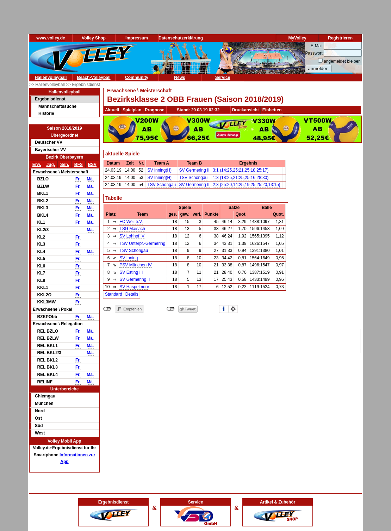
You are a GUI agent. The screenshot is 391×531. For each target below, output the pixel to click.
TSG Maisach (132, 228)
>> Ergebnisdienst (83, 84)
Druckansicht (245, 109)
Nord (40, 410)
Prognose (154, 109)
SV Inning (128, 257)
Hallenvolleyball (51, 77)
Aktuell (112, 109)
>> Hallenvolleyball (47, 84)
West (40, 433)
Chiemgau (45, 396)
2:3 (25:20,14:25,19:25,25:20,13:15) (246, 184)
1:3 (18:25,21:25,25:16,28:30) (240, 177)
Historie (46, 113)
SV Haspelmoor (134, 286)
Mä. (90, 179)
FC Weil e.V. (131, 221)
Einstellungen (233, 309)
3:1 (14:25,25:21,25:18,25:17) (240, 170)
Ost (38, 418)
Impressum (136, 38)
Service (222, 77)
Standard (113, 294)
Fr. (78, 179)
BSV (92, 164)
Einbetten (272, 109)
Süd (39, 425)
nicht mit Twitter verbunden (171, 309)
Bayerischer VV (50, 149)
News (179, 77)
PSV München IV (135, 265)
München (44, 403)
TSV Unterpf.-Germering (142, 243)
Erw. (36, 164)
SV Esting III (131, 272)
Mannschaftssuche (57, 106)
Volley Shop (94, 38)
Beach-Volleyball (93, 77)
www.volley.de (50, 38)
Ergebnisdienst (50, 99)
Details (131, 294)
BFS (78, 164)
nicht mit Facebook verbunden (107, 309)
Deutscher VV (48, 142)
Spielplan (132, 109)
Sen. (64, 164)
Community (136, 77)
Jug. (50, 164)
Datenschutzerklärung (181, 38)
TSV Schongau (193, 177)
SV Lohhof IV (131, 236)
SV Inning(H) (159, 170)
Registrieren (340, 38)
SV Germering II (194, 170)
